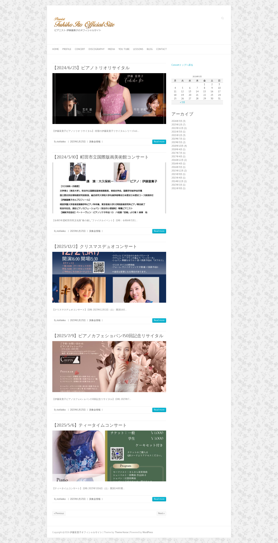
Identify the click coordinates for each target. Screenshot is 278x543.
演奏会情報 (95, 141)
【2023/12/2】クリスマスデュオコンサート (94, 246)
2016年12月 (177, 160)
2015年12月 (177, 170)
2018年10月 (177, 145)
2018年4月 (176, 149)
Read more (159, 141)
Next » (161, 513)
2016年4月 (176, 163)
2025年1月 (176, 124)
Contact (161, 49)
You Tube (124, 49)
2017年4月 (176, 156)
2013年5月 (176, 184)
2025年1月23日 (78, 141)
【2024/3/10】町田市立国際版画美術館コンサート (100, 157)
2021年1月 (176, 135)
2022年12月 (177, 128)
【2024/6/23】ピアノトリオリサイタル (91, 67)
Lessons (138, 49)
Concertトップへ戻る (182, 64)
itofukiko (61, 141)
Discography (96, 49)
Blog (150, 49)
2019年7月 (176, 138)
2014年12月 (177, 181)
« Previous (59, 513)
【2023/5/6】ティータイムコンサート (89, 425)
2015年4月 (176, 177)
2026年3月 (176, 121)
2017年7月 (176, 152)
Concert (80, 49)
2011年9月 (176, 188)
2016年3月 (176, 167)
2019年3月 (176, 142)
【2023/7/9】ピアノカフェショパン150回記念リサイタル (107, 335)
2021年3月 (176, 131)
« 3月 (182, 102)
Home (55, 49)
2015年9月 (176, 174)
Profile (66, 49)
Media (111, 49)
